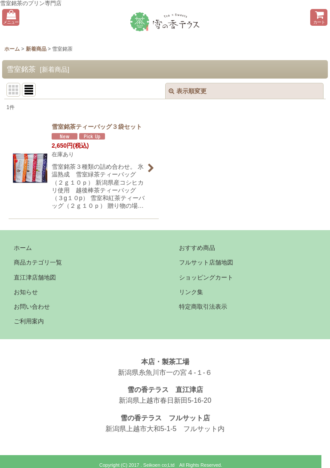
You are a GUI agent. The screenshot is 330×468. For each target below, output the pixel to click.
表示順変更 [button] (188, 91)
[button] (10, 17)
